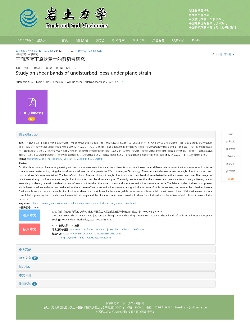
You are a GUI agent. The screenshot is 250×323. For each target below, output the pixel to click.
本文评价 (25, 275)
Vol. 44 (37, 51)
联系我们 (178, 40)
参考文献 (25, 249)
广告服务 (158, 40)
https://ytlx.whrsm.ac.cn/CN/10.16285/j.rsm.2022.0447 (91, 233)
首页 (65, 40)
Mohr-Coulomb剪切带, (76, 159)
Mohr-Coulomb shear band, (100, 203)
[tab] (116, 134)
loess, (54, 203)
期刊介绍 (82, 40)
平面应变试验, (34, 159)
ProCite (114, 229)
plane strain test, (41, 203)
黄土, (45, 159)
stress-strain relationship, (71, 203)
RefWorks (139, 229)
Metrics (24, 267)
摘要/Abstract (29, 134)
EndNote (75, 229)
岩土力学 (20, 51)
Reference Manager (95, 229)
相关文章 (28, 258)
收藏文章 (63, 225)
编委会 (100, 40)
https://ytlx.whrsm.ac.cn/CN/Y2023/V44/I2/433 (86, 237)
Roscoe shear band (126, 203)
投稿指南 (118, 40)
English (197, 40)
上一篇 (217, 54)
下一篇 (229, 54)
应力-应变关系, (56, 159)
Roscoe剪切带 (95, 159)
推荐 (77, 225)
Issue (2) (48, 51)
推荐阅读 (28, 284)
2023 (30, 51)
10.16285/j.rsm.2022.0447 (88, 51)
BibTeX (126, 229)
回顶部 (230, 178)
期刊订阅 (138, 40)
